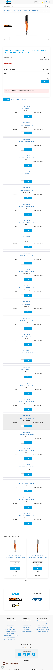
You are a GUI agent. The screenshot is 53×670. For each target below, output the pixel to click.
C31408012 (26, 350)
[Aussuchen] (48, 6)
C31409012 (26, 383)
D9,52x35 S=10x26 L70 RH (26, 402)
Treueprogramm (11, 637)
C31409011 (26, 367)
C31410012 (26, 448)
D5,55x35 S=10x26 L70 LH (26, 222)
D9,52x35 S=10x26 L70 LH (26, 418)
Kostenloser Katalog (42, 620)
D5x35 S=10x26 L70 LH (26, 190)
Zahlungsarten (10, 625)
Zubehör (23, 99)
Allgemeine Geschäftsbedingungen (10, 628)
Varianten (6, 99)
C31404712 (26, 155)
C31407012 (26, 318)
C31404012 (26, 123)
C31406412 (26, 285)
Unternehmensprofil (26, 620)
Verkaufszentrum (26, 625)
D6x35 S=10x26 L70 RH (26, 239)
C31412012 (26, 481)
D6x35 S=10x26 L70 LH (26, 255)
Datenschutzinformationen (10, 640)
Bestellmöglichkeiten (11, 620)
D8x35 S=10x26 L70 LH (26, 353)
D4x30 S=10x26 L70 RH (26, 109)
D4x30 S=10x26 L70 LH (26, 125)
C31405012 (26, 188)
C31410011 (26, 432)
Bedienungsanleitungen (42, 627)
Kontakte (26, 623)
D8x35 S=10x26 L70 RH (26, 336)
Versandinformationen (10, 623)
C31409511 (26, 399)
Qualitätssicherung (42, 623)
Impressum (26, 633)
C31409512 (26, 416)
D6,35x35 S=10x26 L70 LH (26, 288)
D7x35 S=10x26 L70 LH (26, 320)
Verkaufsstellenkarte (26, 627)
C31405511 (26, 204)
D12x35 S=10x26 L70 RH (26, 467)
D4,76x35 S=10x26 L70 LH (26, 157)
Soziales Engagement (26, 631)
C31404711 (26, 139)
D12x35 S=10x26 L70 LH (26, 483)
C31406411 (26, 269)
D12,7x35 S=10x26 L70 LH (26, 516)
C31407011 (26, 302)
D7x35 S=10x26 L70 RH (26, 304)
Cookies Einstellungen (42, 631)
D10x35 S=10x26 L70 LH (26, 450)
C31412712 (26, 513)
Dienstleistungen (42, 625)
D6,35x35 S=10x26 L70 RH (26, 271)
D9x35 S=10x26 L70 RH (26, 369)
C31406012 (26, 253)
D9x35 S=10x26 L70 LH (26, 385)
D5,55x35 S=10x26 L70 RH (26, 206)
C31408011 (26, 334)
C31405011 (26, 171)
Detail (15, 571)
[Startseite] (4, 10)
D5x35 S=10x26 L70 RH (26, 174)
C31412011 (26, 464)
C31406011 (26, 236)
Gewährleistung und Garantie (11, 635)
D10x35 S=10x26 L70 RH (26, 434)
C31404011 (26, 106)
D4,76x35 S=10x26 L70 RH (26, 141)
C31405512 (26, 220)
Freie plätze (26, 629)
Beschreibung (15, 99)
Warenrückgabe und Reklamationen (11, 632)
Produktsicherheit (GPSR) (42, 629)
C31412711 (26, 497)
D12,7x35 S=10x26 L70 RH (26, 499)
